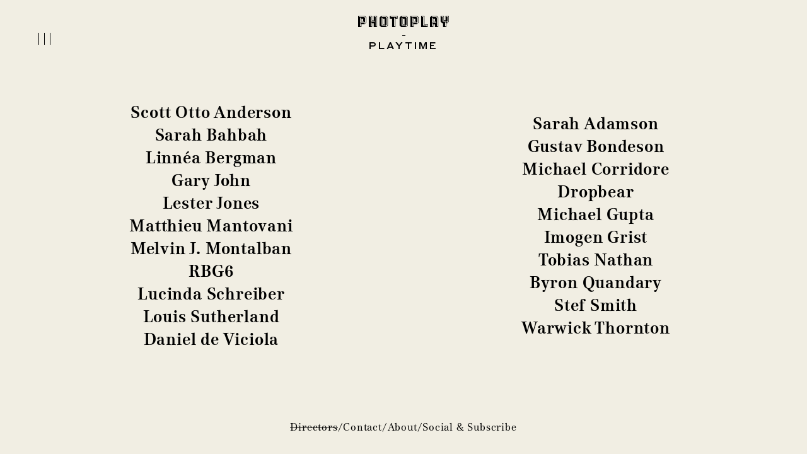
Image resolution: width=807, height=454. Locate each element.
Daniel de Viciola (211, 339)
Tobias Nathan (595, 260)
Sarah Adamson (595, 124)
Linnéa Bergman (211, 158)
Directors (313, 427)
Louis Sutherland (211, 316)
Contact (362, 427)
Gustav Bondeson (596, 146)
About (402, 427)
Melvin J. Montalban (211, 248)
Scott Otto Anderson (211, 112)
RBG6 (211, 271)
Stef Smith (595, 305)
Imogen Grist (596, 237)
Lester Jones (211, 203)
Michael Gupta (595, 214)
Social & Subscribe (469, 427)
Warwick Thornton (595, 328)
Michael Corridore (596, 169)
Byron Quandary (596, 282)
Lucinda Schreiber (211, 294)
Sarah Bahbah (211, 135)
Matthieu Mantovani (211, 226)
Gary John (211, 180)
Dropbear (595, 192)
